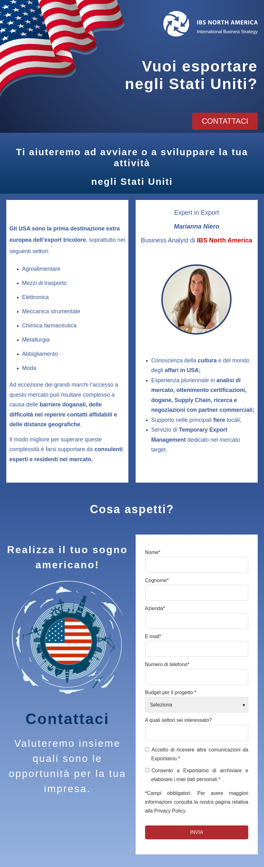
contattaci (225, 121)
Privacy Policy (170, 810)
